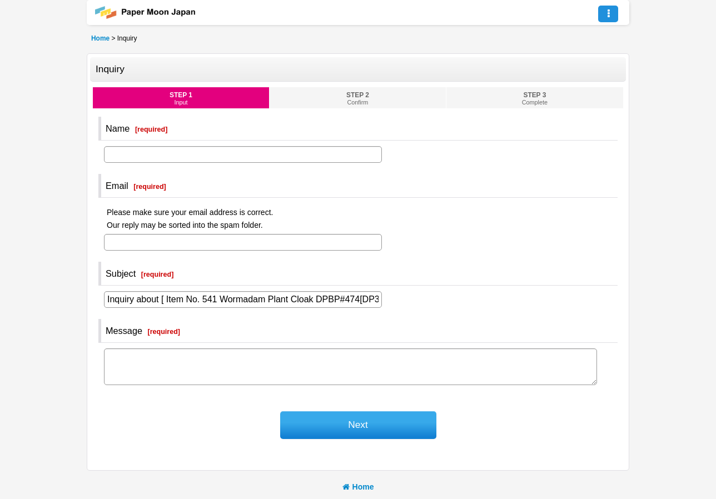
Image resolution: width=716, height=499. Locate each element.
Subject (121, 273)
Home (358, 486)
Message (124, 331)
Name (118, 128)
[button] (608, 14)
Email (117, 186)
